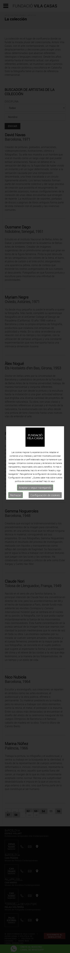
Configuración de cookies (45, 485)
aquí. (53, 471)
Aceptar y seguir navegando (35, 478)
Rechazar (15, 485)
